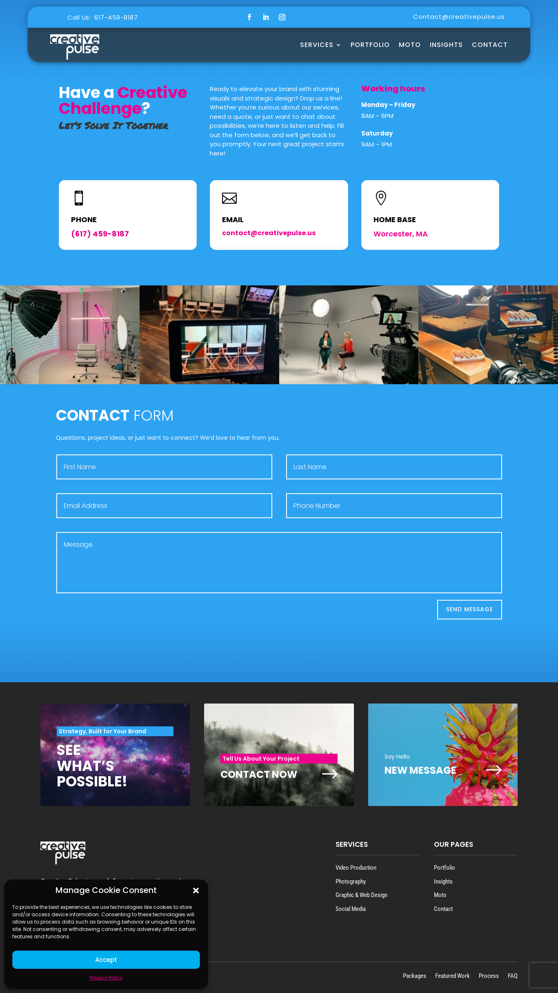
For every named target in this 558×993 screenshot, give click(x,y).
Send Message (469, 609)
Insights (446, 44)
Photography (351, 881)
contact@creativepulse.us (269, 233)
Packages (414, 975)
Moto (440, 895)
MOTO (410, 44)
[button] (196, 890)
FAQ (513, 975)
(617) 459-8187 (100, 234)
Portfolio (370, 44)
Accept (106, 959)
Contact (490, 44)
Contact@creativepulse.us (459, 16)
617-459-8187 (116, 17)
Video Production (356, 867)
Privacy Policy (106, 977)
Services (316, 44)
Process (489, 975)
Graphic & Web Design (361, 895)
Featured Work (452, 975)
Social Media (351, 909)
